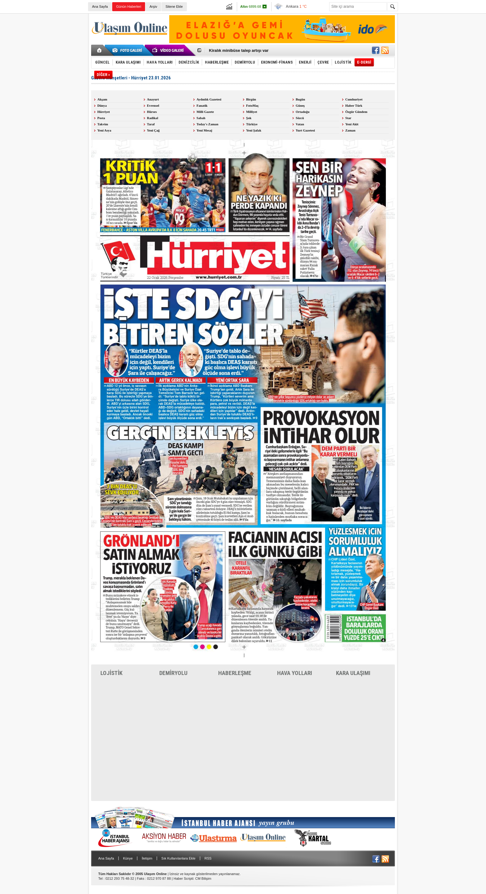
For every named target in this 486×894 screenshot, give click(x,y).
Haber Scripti (183, 878)
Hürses (152, 112)
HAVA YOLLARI (294, 673)
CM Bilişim (203, 878)
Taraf (151, 124)
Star (348, 118)
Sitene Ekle (174, 6)
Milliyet (251, 112)
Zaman (350, 130)
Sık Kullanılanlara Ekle (178, 858)
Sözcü (300, 118)
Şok (248, 118)
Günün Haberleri (128, 6)
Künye (128, 858)
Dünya (102, 105)
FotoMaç (252, 105)
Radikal (152, 118)
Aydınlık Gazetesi (209, 99)
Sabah (201, 118)
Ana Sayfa (100, 6)
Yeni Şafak (253, 130)
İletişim (147, 858)
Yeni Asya (104, 130)
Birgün (251, 99)
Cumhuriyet (354, 99)
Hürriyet (103, 112)
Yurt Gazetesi (305, 130)
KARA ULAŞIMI (353, 673)
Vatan (300, 124)
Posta (101, 118)
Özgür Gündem (356, 112)
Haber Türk (353, 105)
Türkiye (252, 124)
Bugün (300, 99)
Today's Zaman (207, 124)
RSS (208, 858)
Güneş (300, 105)
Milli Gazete (205, 112)
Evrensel (153, 105)
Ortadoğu (302, 112)
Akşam (102, 99)
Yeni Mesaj (204, 130)
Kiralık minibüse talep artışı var (238, 50)
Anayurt (153, 99)
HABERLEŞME (234, 673)
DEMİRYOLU (173, 673)
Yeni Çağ (153, 130)
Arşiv (153, 6)
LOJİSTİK (111, 673)
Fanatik (202, 105)
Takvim (102, 124)
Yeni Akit (351, 124)
